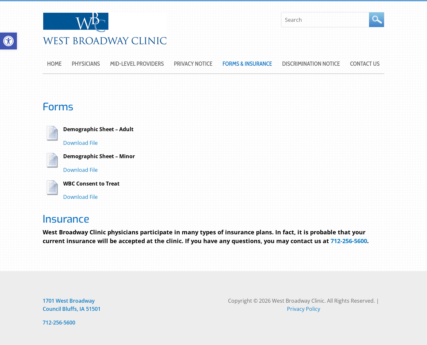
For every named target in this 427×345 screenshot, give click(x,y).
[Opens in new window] (69, 300)
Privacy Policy (303, 308)
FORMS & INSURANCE (247, 64)
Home (54, 64)
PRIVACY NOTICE (193, 64)
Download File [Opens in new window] (80, 142)
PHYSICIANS (86, 64)
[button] (8, 41)
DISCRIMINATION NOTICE (311, 64)
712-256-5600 (349, 241)
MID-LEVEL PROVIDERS (137, 64)
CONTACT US (365, 64)
